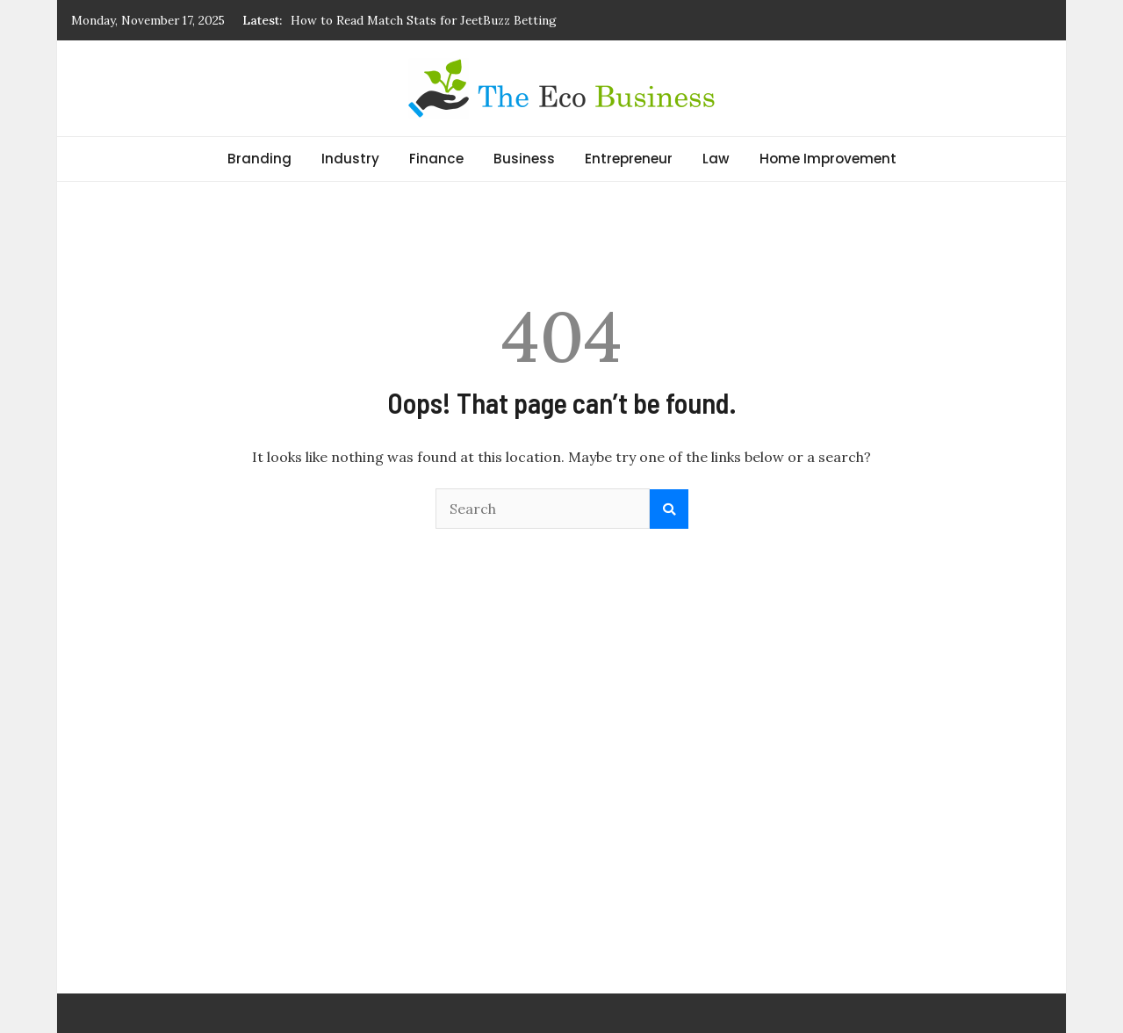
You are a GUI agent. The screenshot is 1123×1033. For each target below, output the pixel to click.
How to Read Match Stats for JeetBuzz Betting (424, 20)
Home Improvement (827, 158)
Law (716, 158)
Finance (436, 158)
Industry (350, 158)
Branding (259, 158)
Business (524, 158)
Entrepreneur (629, 158)
